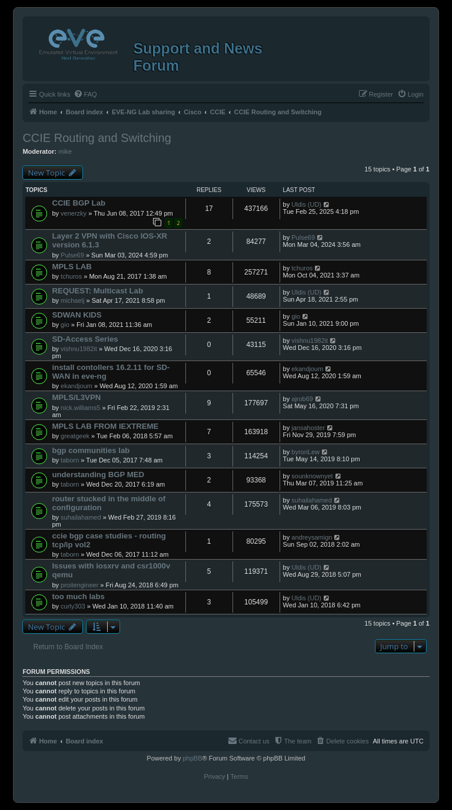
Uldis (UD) (306, 204)
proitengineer (79, 585)
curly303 (73, 606)
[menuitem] (85, 94)
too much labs (78, 596)
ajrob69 (302, 398)
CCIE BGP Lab (78, 203)
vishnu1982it (79, 348)
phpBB (192, 758)
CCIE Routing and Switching (96, 137)
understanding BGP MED (98, 474)
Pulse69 (72, 255)
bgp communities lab (90, 450)
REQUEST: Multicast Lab (97, 290)
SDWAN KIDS (76, 314)
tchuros (71, 276)
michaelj (72, 300)
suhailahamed (81, 517)
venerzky (74, 213)
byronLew (305, 451)
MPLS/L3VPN (76, 397)
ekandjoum (76, 385)
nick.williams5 (80, 407)
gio (65, 324)
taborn (70, 460)
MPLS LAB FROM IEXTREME (105, 426)
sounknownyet (312, 476)
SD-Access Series (85, 339)
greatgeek (75, 435)
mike (65, 151)
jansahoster (308, 427)
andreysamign (311, 537)
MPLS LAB (71, 266)
